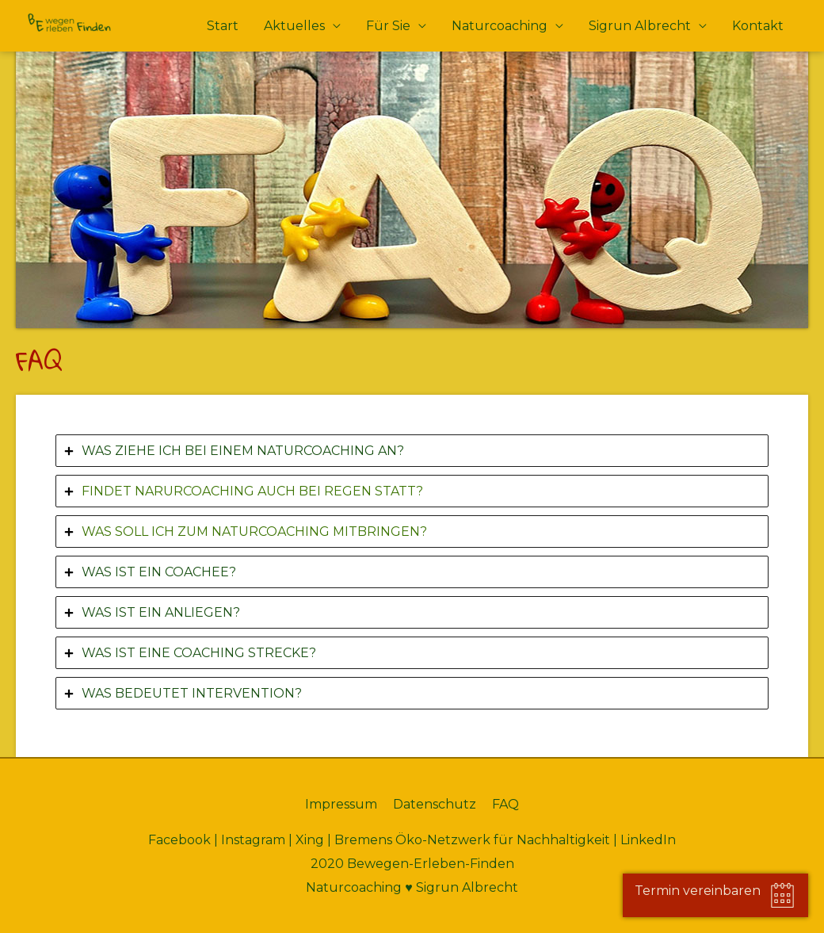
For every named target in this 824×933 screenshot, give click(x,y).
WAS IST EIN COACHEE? (159, 571)
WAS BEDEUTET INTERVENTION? (192, 693)
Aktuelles (294, 25)
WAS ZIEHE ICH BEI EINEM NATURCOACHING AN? (243, 450)
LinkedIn (648, 839)
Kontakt (758, 25)
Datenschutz (434, 804)
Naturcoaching (499, 25)
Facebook (179, 839)
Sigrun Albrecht (640, 25)
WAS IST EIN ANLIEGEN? (161, 612)
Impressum (341, 804)
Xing (310, 839)
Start (222, 25)
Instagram (253, 839)
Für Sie (388, 25)
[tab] (412, 450)
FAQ (505, 804)
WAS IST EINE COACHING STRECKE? (199, 652)
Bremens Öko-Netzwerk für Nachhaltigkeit (472, 839)
